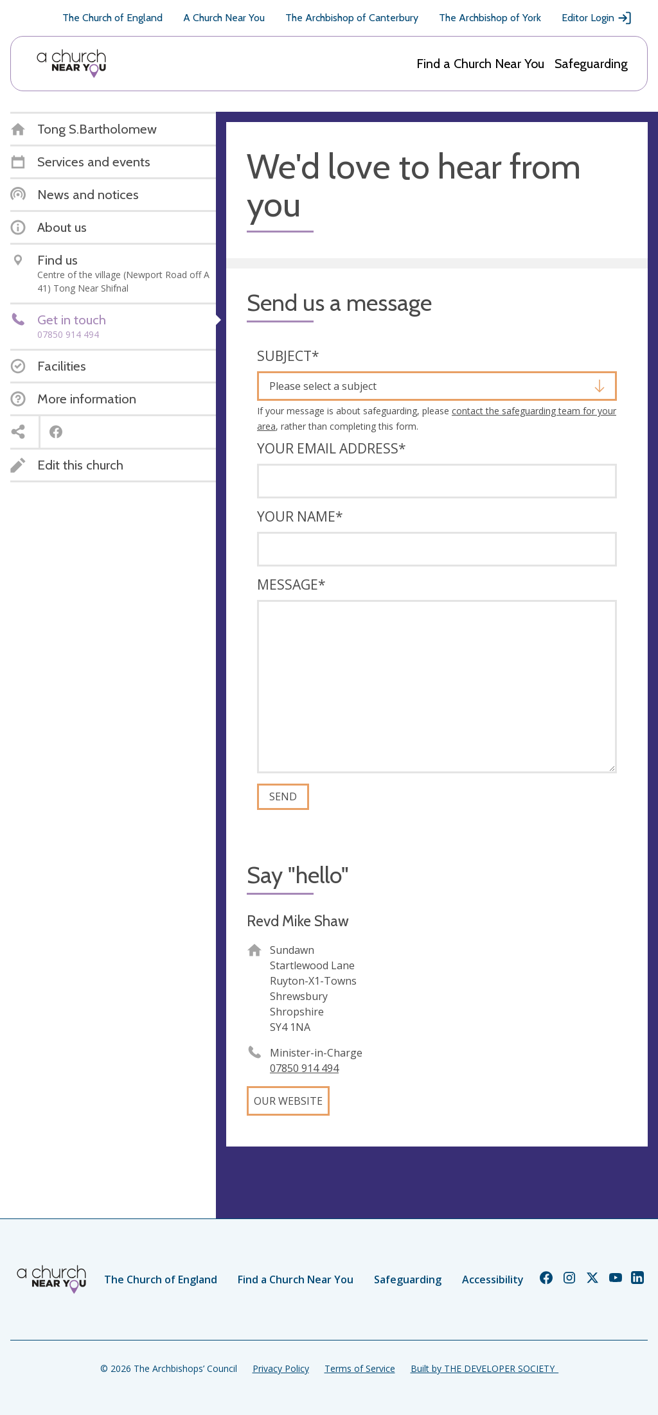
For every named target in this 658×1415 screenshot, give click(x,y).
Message (291, 584)
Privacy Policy (281, 1368)
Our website (288, 1101)
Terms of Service (360, 1368)
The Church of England (112, 18)
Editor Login (597, 18)
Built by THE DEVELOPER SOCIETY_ (484, 1368)
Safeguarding (591, 63)
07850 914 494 (304, 1068)
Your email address (331, 448)
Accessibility (493, 1279)
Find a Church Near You (480, 63)
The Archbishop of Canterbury (351, 18)
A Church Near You (224, 18)
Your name (300, 516)
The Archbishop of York (490, 18)
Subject (288, 356)
